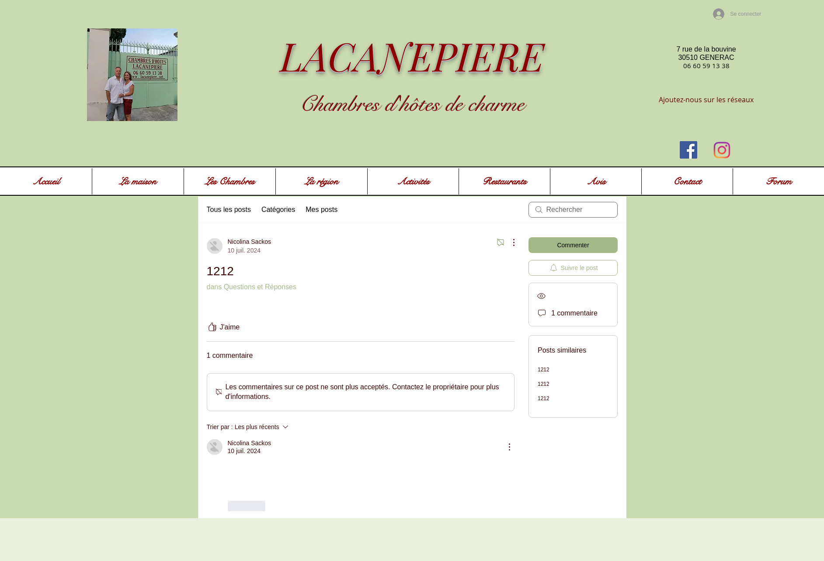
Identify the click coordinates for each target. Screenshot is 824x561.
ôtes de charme (467, 104)
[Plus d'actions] (509, 242)
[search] (573, 210)
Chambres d (347, 104)
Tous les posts (229, 209)
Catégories (278, 209)
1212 (543, 370)
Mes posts (321, 209)
